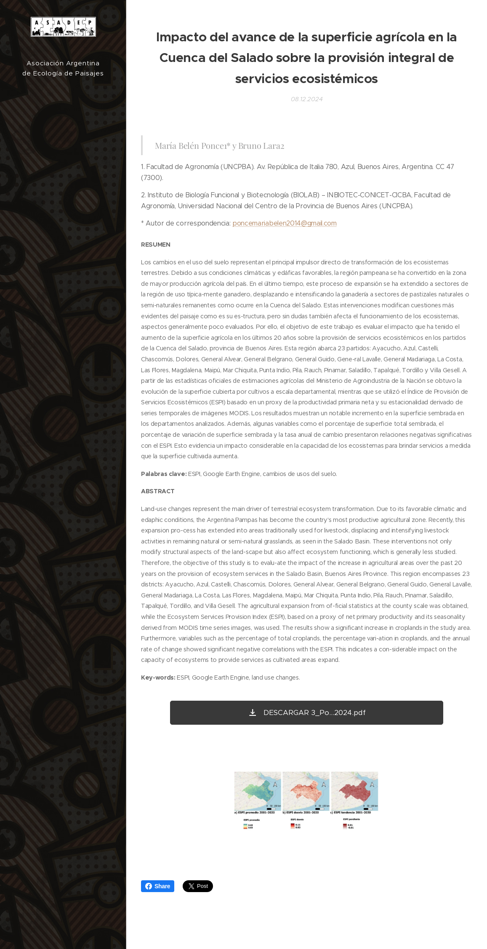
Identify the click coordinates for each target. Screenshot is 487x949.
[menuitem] (63, 411)
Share (157, 886)
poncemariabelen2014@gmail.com (284, 223)
